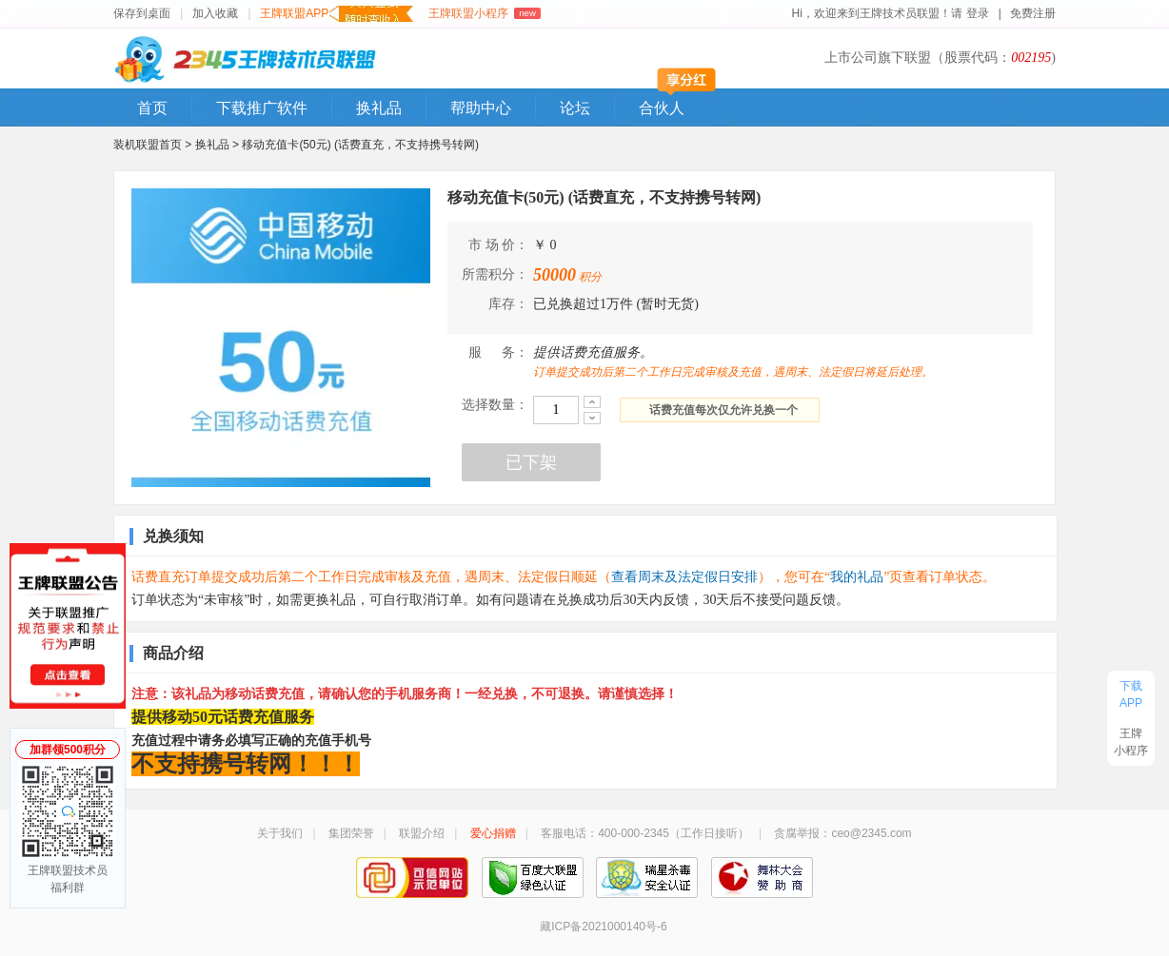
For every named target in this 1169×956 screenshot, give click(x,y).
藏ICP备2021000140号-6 (603, 926)
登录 (978, 13)
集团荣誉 (351, 833)
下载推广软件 (261, 108)
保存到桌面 (141, 13)
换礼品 (379, 108)
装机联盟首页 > (152, 144)
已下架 (531, 462)
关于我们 (280, 833)
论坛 (575, 108)
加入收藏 (215, 13)
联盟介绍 (422, 833)
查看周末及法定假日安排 (684, 577)
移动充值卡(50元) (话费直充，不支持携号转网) (360, 144)
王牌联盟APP (336, 14)
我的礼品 (856, 577)
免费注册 (1033, 13)
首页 (152, 108)
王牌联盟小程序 (484, 13)
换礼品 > (219, 144)
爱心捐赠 (493, 833)
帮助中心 (480, 108)
